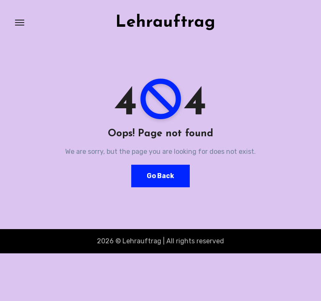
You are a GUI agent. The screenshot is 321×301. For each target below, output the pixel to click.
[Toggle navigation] (19, 23)
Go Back (160, 176)
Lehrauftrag (165, 22)
